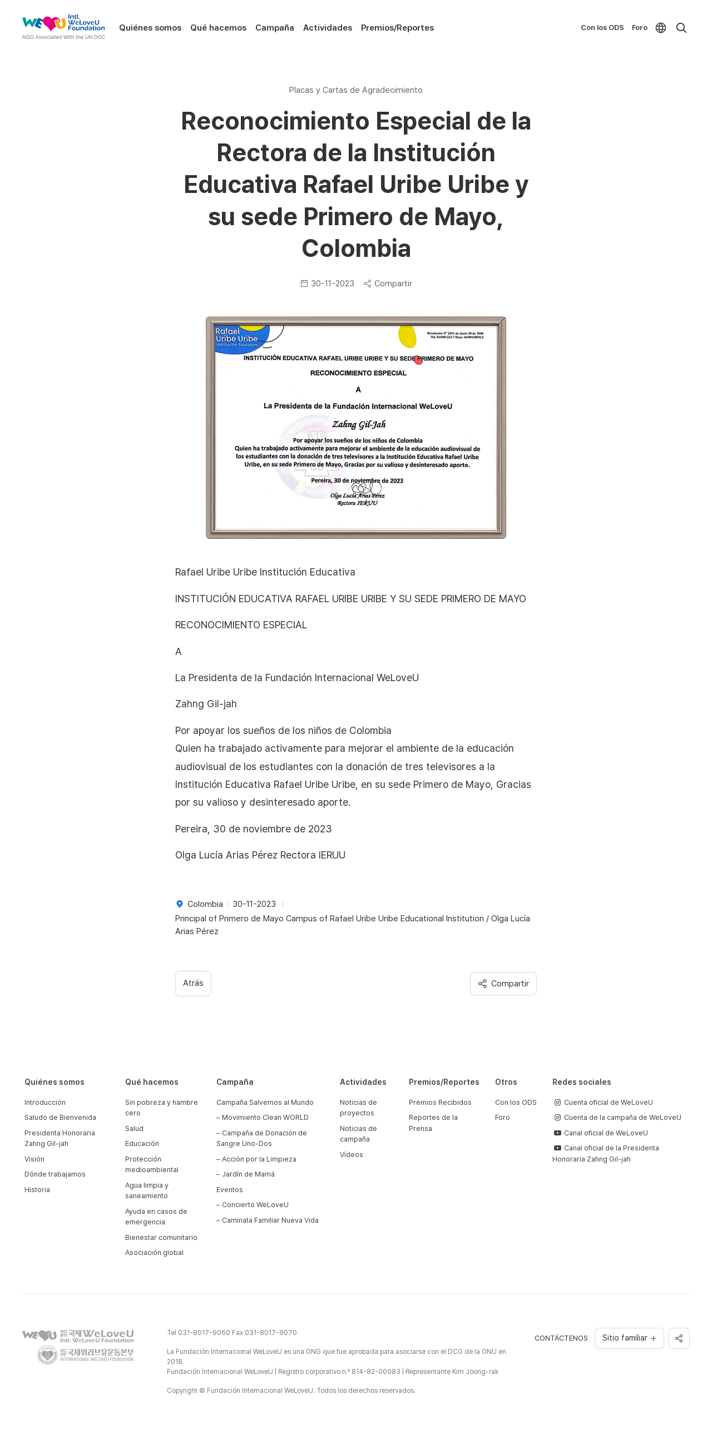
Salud (134, 1128)
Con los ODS (602, 27)
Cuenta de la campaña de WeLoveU (616, 1117)
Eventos (229, 1189)
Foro (639, 27)
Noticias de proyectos (358, 1108)
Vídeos (351, 1154)
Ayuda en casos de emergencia (156, 1217)
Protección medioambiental (152, 1164)
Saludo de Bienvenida (60, 1117)
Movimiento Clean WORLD (265, 1117)
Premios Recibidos (440, 1102)
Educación (142, 1143)
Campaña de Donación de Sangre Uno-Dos (261, 1138)
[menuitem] (660, 28)
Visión (34, 1159)
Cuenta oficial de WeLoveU (602, 1102)
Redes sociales (581, 1082)
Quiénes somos (150, 28)
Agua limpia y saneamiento (147, 1190)
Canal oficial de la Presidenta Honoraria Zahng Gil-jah (605, 1153)
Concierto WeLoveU (255, 1204)
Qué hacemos (218, 28)
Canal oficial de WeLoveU (600, 1133)
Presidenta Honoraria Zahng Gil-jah (59, 1138)
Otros (506, 1082)
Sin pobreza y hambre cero (161, 1108)
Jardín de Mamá (248, 1174)
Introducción (45, 1102)
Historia (37, 1189)
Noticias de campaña (358, 1134)
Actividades (327, 28)
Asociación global (154, 1252)
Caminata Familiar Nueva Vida (270, 1220)
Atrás (193, 983)
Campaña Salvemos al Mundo (265, 1102)
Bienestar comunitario (161, 1237)
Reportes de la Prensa (433, 1123)
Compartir (387, 284)
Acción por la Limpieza (259, 1159)
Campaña (274, 28)
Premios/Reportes (397, 28)
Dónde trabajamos (55, 1174)
